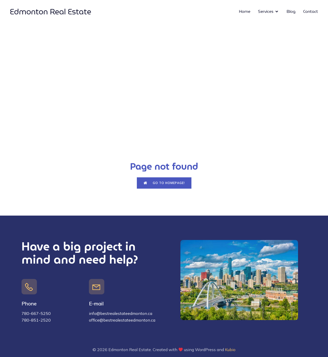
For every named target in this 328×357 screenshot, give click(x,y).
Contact (310, 11)
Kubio (230, 349)
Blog (290, 11)
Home (244, 11)
